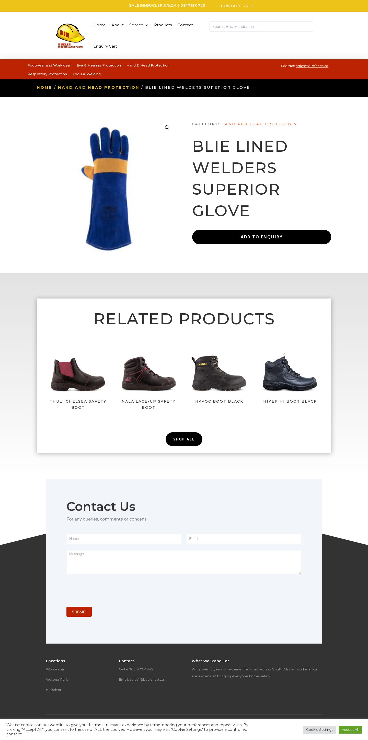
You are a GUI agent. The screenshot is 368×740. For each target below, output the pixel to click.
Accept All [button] (350, 729)
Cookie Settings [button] (319, 729)
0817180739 (192, 5)
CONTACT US (234, 6)
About (117, 25)
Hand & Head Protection (147, 65)
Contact (185, 25)
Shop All (184, 439)
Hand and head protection (99, 87)
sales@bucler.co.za (153, 5)
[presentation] (105, 589)
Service (136, 25)
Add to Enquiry (262, 237)
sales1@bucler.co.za (147, 679)
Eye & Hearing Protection (99, 65)
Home (99, 25)
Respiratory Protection (47, 74)
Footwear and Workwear (49, 65)
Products (163, 25)
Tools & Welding (87, 74)
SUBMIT (79, 612)
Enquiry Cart (105, 46)
